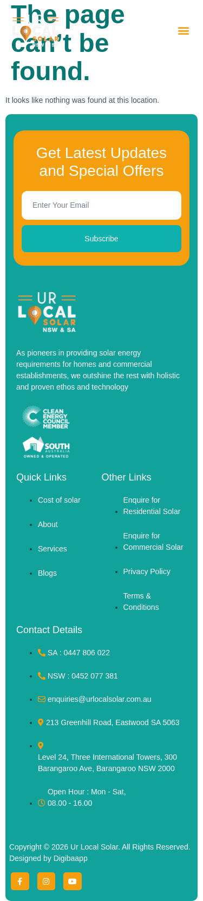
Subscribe (101, 238)
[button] (183, 31)
